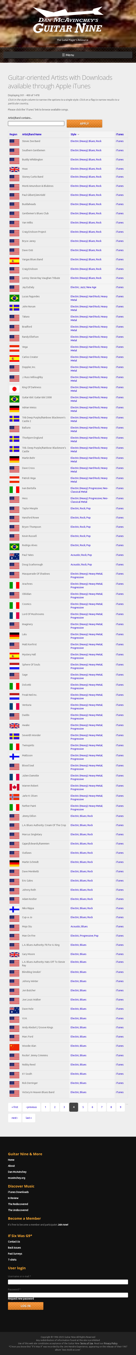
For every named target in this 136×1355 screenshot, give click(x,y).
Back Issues (14, 1247)
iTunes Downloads (18, 1192)
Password (14, 1289)
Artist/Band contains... (20, 118)
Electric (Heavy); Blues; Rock (86, 141)
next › (15, 1117)
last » (29, 1117)
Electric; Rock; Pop (81, 508)
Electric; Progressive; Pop (84, 935)
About (11, 1165)
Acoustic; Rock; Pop (81, 555)
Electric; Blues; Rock (82, 816)
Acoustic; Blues (79, 926)
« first (15, 1107)
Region (13, 134)
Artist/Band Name (31, 134)
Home (11, 1159)
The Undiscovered (18, 1210)
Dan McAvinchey (17, 1171)
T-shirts (12, 1259)
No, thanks (113, 1351)
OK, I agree (98, 1351)
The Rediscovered (18, 1204)
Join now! (63, 1224)
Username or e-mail (19, 1276)
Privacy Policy (110, 1343)
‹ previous (31, 1107)
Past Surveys (15, 1253)
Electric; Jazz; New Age (83, 287)
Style (75, 134)
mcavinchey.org (16, 1178)
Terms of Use (86, 1343)
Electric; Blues (78, 944)
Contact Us (14, 1241)
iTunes (120, 134)
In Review (13, 1198)
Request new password (21, 1298)
